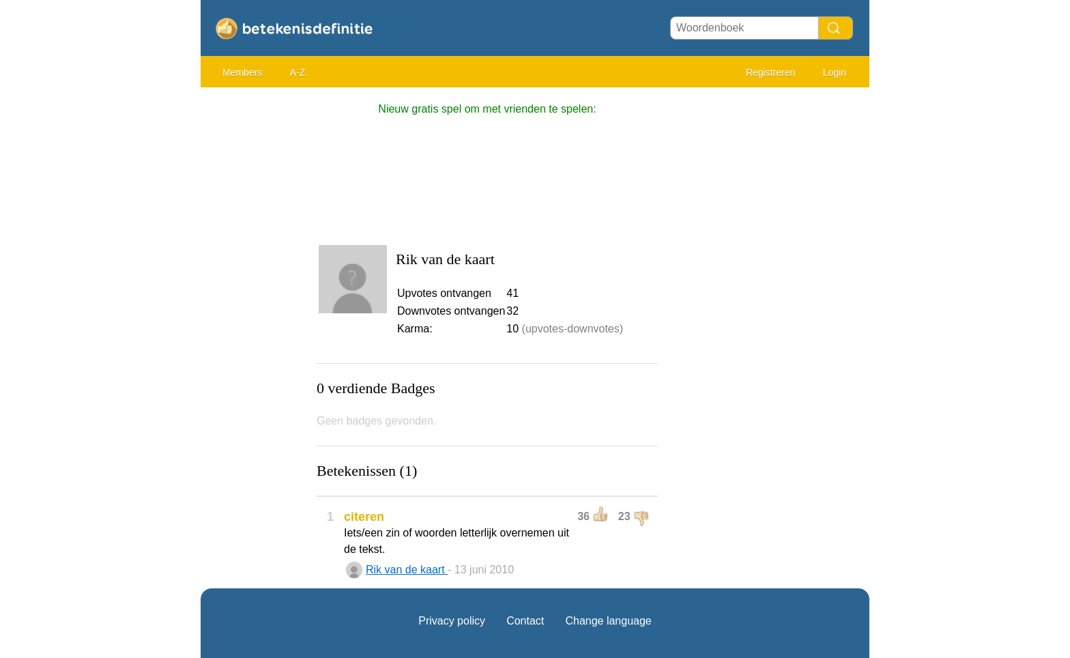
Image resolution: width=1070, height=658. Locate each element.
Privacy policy (451, 621)
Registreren (770, 72)
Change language (608, 621)
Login (834, 72)
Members (242, 72)
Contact (525, 621)
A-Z (298, 72)
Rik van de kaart (407, 569)
